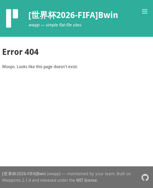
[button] (144, 10)
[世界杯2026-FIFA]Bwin (24, 174)
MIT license (86, 180)
